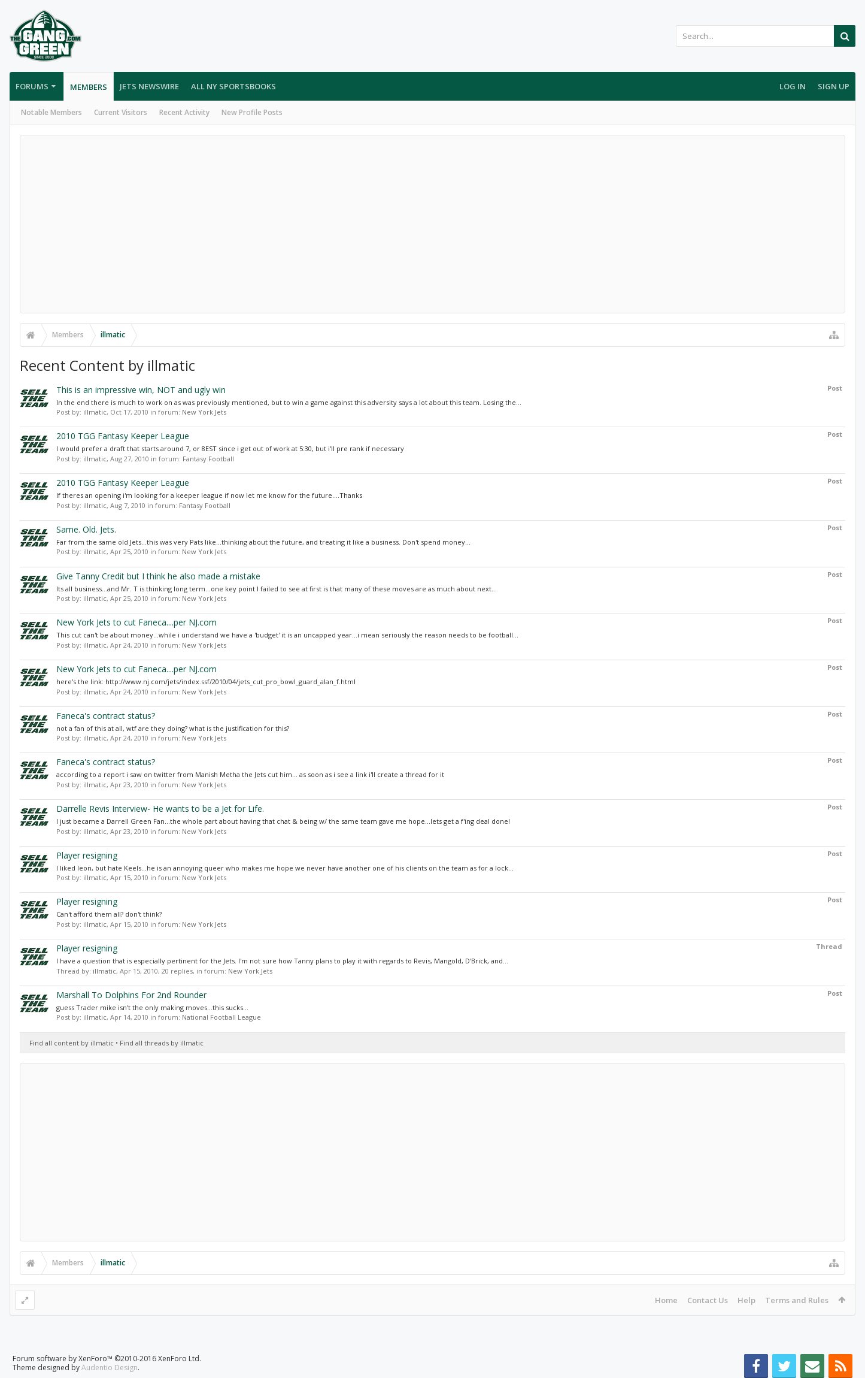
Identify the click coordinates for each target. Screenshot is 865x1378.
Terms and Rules (796, 1300)
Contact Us (707, 1300)
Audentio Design (109, 1367)
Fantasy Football (208, 458)
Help (746, 1300)
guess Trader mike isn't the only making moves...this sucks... (152, 1007)
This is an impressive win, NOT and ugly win (141, 389)
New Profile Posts (252, 112)
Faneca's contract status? (105, 715)
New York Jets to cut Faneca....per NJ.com (136, 622)
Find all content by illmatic (71, 1042)
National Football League (221, 1017)
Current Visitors (120, 112)
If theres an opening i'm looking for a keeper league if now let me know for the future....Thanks (209, 495)
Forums (32, 86)
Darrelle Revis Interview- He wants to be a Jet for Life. (160, 808)
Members (88, 86)
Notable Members (51, 112)
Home (666, 1300)
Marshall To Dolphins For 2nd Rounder (131, 995)
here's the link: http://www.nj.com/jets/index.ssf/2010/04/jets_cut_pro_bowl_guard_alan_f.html (206, 681)
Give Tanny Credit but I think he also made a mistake (158, 576)
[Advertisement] (433, 224)
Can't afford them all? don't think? (109, 913)
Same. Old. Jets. (86, 529)
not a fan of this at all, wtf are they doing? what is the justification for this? (172, 728)
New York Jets (204, 411)
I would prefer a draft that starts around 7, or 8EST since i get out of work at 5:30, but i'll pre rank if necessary (230, 448)
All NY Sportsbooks (233, 86)
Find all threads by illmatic (162, 1042)
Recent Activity (184, 112)
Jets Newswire (149, 86)
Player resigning (86, 855)
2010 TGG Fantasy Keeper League (122, 436)
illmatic (95, 411)
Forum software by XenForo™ (107, 1358)
